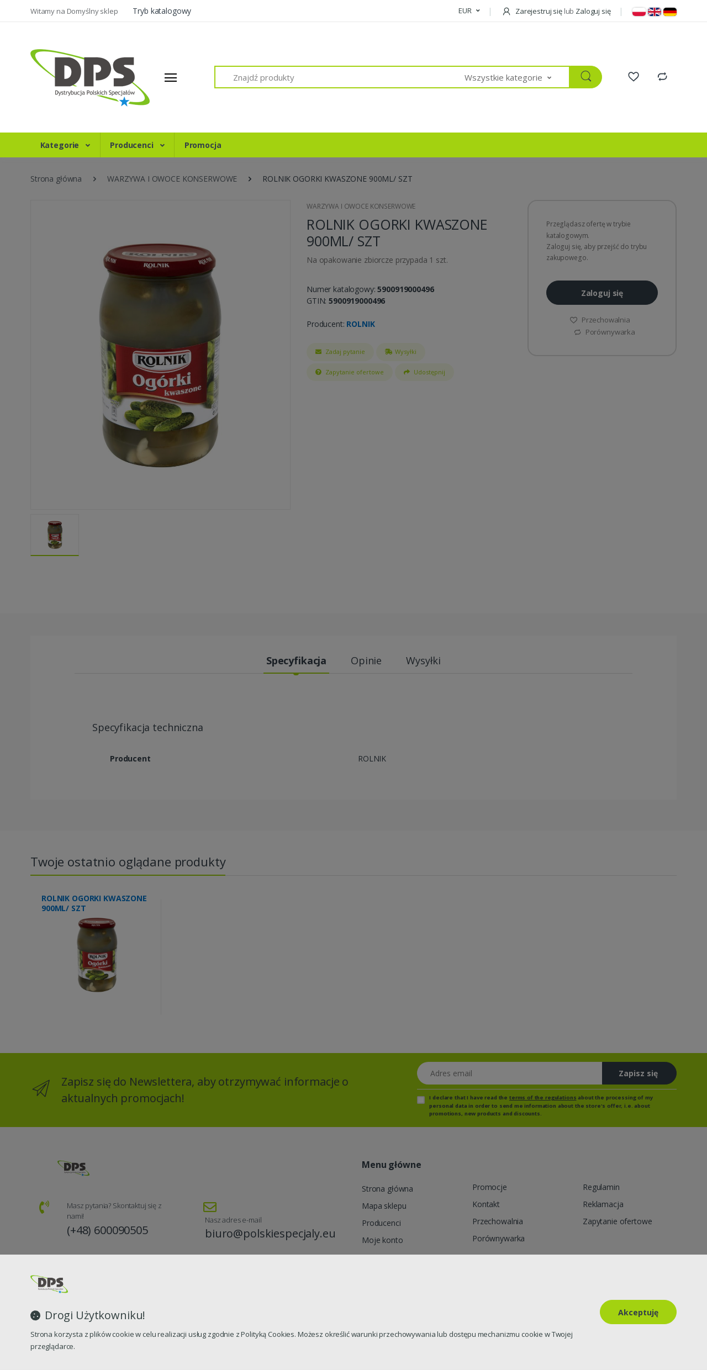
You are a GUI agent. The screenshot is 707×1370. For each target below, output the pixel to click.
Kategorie (61, 145)
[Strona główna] (71, 77)
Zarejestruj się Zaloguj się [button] (556, 11)
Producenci (132, 145)
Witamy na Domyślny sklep (74, 11)
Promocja (202, 145)
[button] (468, 11)
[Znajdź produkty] (339, 77)
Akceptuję (638, 1312)
